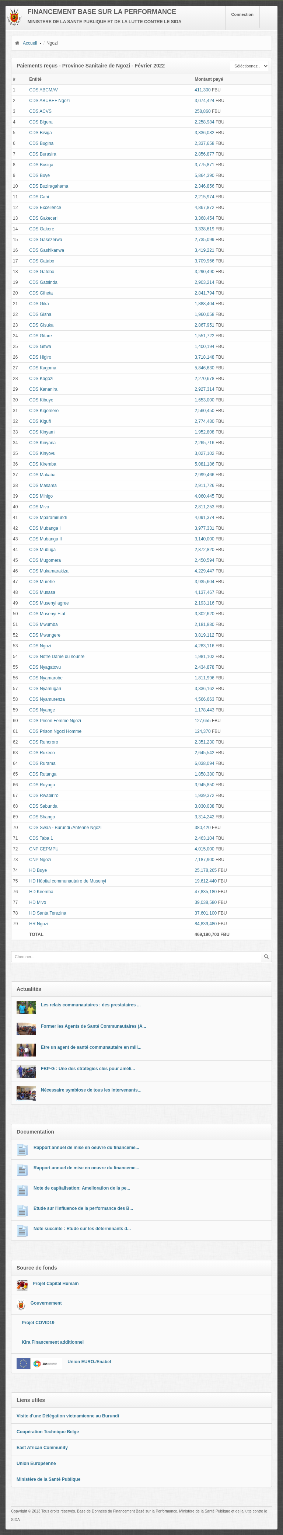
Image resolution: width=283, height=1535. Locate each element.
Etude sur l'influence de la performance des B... (83, 1208)
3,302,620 (204, 613)
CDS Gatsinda (43, 282)
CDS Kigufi (40, 421)
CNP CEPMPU (44, 849)
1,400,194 (204, 346)
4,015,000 (204, 849)
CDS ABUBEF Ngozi (49, 100)
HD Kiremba (41, 891)
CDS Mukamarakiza (49, 571)
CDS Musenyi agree (49, 603)
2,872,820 (204, 549)
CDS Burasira (42, 154)
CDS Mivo (39, 506)
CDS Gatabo (41, 261)
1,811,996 (204, 678)
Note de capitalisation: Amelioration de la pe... (82, 1188)
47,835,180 (206, 891)
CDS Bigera (40, 122)
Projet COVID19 (38, 1322)
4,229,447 (204, 571)
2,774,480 (204, 421)
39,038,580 (206, 902)
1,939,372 (204, 795)
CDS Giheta (41, 293)
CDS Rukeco (42, 752)
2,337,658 (204, 143)
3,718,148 (204, 357)
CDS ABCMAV (43, 90)
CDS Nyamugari (45, 688)
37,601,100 (206, 913)
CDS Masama (43, 485)
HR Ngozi (38, 923)
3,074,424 (204, 100)
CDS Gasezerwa (45, 239)
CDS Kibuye (41, 400)
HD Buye (38, 870)
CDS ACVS (40, 111)
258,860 (202, 111)
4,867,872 (204, 207)
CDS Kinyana (42, 442)
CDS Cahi (39, 196)
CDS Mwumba (43, 624)
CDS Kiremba (42, 464)
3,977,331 (204, 528)
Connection (242, 14)
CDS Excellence (45, 207)
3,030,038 (204, 806)
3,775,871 (204, 164)
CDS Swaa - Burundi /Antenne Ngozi (65, 827)
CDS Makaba (42, 474)
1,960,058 (204, 314)
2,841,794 (204, 293)
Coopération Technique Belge (48, 1431)
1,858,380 (204, 774)
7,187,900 (204, 859)
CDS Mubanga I (44, 528)
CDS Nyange (42, 710)
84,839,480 (206, 923)
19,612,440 (206, 881)
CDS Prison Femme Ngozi (55, 720)
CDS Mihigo (41, 496)
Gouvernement (46, 1303)
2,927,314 (204, 389)
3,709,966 (204, 261)
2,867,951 (204, 325)
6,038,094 (204, 763)
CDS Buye (39, 175)
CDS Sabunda (43, 806)
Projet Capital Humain (56, 1283)
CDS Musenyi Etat (47, 613)
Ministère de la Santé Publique (48, 1479)
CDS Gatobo (41, 271)
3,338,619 (204, 229)
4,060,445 (204, 496)
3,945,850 (204, 784)
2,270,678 (204, 378)
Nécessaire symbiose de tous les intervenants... (91, 1090)
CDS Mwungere (44, 635)
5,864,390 (204, 175)
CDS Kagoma (42, 367)
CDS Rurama (42, 763)
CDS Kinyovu (42, 453)
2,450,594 (204, 560)
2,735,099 (204, 239)
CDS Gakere (41, 229)
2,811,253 (204, 506)
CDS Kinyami (42, 432)
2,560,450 (204, 410)
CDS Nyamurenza (47, 699)
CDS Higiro (40, 357)
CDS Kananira (43, 389)
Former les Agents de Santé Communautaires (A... (93, 1026)
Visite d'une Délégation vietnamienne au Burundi (68, 1416)
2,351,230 (204, 742)
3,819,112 (204, 635)
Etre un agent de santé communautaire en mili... (91, 1047)
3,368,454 (204, 218)
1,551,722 (204, 335)
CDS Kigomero (44, 410)
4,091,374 (204, 517)
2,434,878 (204, 667)
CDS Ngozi (40, 645)
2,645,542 (204, 752)
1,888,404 (204, 303)
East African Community (42, 1447)
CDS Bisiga (40, 132)
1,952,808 (204, 432)
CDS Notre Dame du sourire (56, 656)
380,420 (202, 827)
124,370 (202, 731)
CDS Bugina (41, 143)
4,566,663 (204, 699)
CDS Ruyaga (42, 784)
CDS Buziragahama (48, 186)
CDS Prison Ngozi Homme (55, 731)
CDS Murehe (42, 581)
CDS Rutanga (42, 774)
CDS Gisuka (41, 325)
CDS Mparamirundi (48, 517)
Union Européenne (36, 1463)
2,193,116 (204, 603)
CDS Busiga (41, 164)
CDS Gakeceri (43, 218)
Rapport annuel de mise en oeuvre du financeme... (86, 1147)
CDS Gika (39, 303)
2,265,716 (204, 442)
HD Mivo (37, 902)
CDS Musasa (42, 592)
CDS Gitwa (40, 346)
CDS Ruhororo (43, 742)
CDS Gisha (40, 314)
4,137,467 (204, 592)
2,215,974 (204, 196)
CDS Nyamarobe (46, 678)
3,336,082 (204, 132)
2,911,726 (204, 485)
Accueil (25, 43)
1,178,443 (204, 710)
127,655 (202, 720)
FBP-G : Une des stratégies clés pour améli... (88, 1068)
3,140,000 (204, 539)
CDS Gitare (40, 335)
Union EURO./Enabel (89, 1361)
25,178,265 (206, 870)
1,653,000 (204, 400)
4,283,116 (204, 645)
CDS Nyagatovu (45, 667)
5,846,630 (204, 367)
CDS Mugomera (45, 560)
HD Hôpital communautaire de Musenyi (67, 881)
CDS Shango (42, 816)
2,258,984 (204, 122)
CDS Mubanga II (45, 539)
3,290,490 (204, 271)
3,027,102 (204, 453)
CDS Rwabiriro (43, 795)
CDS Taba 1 (41, 838)
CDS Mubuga (42, 549)
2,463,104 (204, 838)
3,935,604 (204, 581)
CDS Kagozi (41, 378)
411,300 (202, 90)
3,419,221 (204, 250)
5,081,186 (204, 464)
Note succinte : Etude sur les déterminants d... (82, 1228)
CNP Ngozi (40, 859)
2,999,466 (204, 474)
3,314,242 (204, 816)
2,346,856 (204, 186)
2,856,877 (204, 154)
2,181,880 (204, 624)
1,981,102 (204, 656)
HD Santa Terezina (47, 913)
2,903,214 (204, 282)
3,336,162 (204, 688)
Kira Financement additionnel (53, 1342)
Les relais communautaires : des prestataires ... (91, 1004)
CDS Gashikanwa (46, 250)
